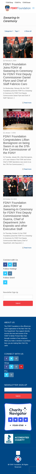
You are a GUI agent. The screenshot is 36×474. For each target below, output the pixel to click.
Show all (27, 31)
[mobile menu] (33, 8)
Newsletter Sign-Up (10, 292)
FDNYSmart (26, 2)
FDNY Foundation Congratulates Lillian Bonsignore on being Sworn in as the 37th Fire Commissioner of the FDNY (17, 144)
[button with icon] (5, 264)
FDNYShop (9, 2)
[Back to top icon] (18, 453)
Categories (9, 31)
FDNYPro (18, 2)
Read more (27, 103)
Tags (17, 31)
